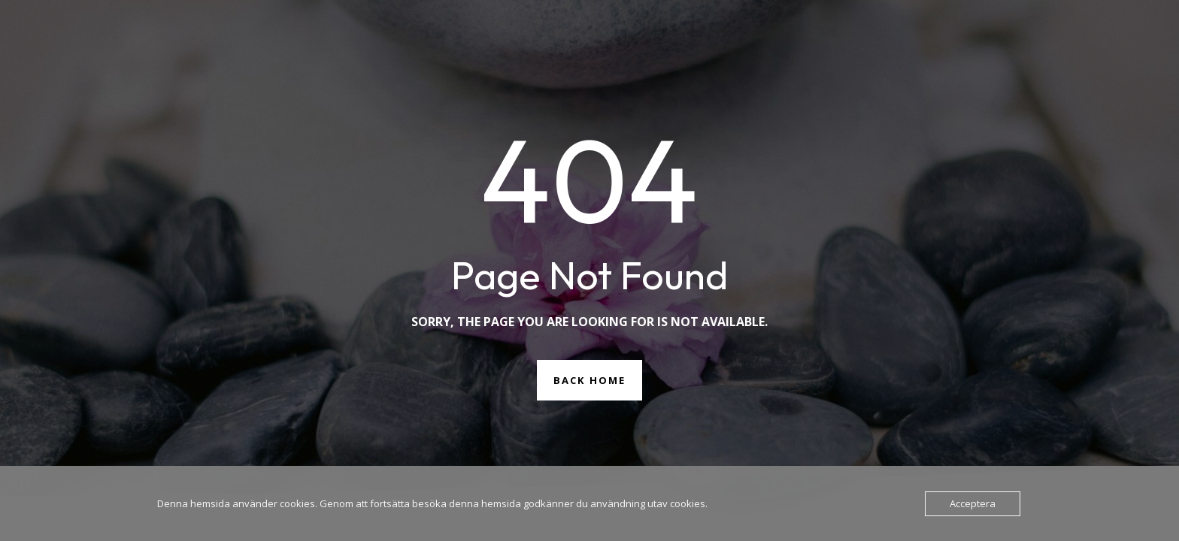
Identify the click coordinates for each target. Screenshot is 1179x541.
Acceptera (973, 503)
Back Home (589, 380)
